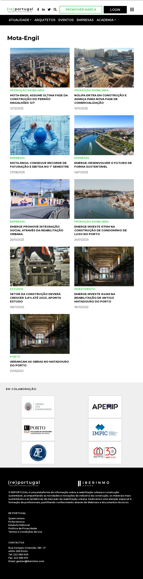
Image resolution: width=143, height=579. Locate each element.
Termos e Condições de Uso (25, 531)
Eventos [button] (66, 20)
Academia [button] (105, 20)
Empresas (85, 20)
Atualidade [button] (19, 20)
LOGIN (115, 10)
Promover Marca (81, 9)
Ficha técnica (16, 521)
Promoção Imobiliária (27, 90)
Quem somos (16, 518)
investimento (84, 289)
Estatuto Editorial (19, 525)
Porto (15, 356)
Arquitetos (44, 20)
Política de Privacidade (22, 528)
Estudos (16, 289)
